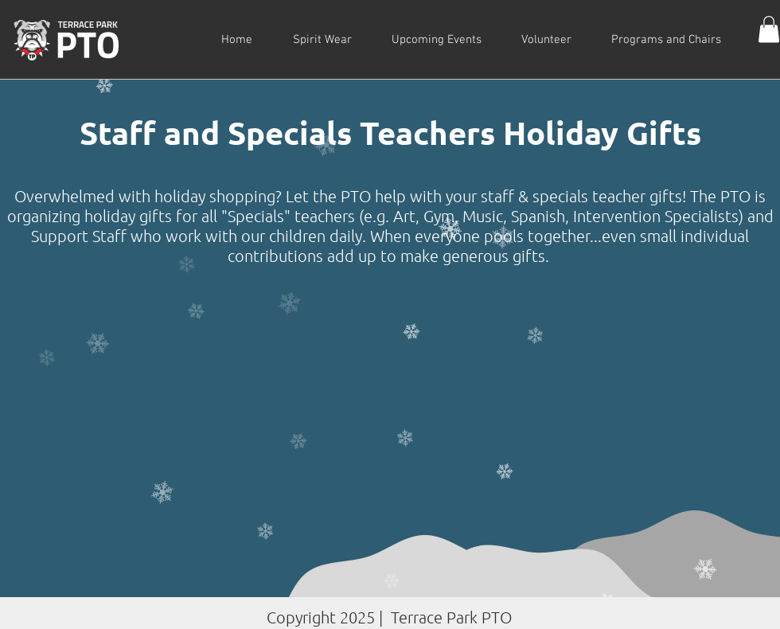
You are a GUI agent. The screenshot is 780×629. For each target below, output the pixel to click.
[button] (769, 29)
